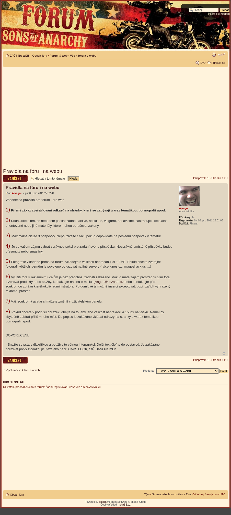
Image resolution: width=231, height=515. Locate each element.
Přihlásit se (218, 62)
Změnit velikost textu (221, 54)
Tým (146, 494)
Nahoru (224, 353)
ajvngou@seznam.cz (108, 282)
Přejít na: (148, 370)
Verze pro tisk (214, 54)
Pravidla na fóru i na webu (32, 171)
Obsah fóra (39, 55)
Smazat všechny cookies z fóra (171, 494)
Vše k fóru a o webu (83, 55)
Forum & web (58, 55)
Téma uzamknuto (15, 178)
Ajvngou (17, 193)
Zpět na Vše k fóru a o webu (23, 370)
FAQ (202, 62)
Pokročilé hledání (219, 13)
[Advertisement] (48, 116)
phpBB (103, 501)
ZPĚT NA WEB (19, 55)
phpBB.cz (125, 504)
